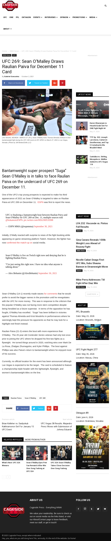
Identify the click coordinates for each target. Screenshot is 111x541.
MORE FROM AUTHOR (35, 440)
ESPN (41, 202)
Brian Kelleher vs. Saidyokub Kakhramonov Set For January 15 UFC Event (18, 426)
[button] (105, 3)
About (7, 29)
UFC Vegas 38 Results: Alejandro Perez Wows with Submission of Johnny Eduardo (56, 426)
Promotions (80, 17)
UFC (5, 17)
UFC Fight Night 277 (86, 349)
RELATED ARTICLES (13, 440)
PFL (17, 17)
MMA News (6, 55)
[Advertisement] (55, 41)
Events (37, 17)
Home (4, 51)
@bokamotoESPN (14, 220)
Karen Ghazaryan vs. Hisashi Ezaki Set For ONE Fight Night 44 (99, 125)
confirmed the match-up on (19, 242)
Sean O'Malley (30, 398)
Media (93, 17)
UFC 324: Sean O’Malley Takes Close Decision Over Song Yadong (61, 465)
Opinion (65, 17)
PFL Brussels (83, 311)
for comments (50, 293)
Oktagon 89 (82, 412)
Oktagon (26, 17)
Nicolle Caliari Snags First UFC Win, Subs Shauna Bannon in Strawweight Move (92, 263)
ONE (11, 17)
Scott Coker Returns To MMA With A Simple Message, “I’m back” (90, 113)
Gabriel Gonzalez (11, 76)
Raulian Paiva (16, 398)
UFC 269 (42, 398)
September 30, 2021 (43, 226)
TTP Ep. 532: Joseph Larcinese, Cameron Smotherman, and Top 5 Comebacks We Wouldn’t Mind (99, 142)
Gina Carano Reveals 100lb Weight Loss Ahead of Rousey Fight (91, 243)
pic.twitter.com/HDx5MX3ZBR (38, 220)
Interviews (51, 17)
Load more (92, 294)
